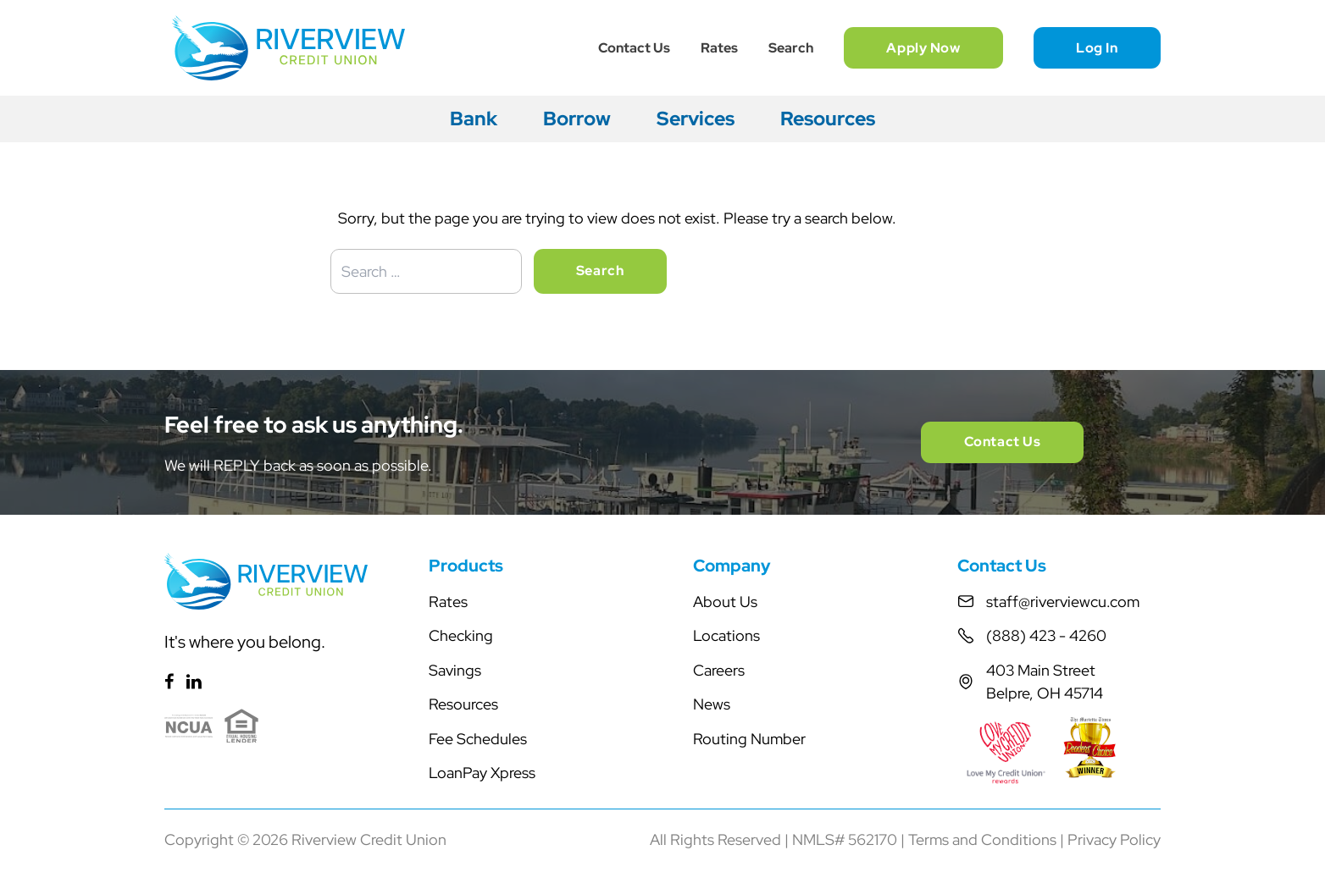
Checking (461, 635)
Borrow (577, 118)
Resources (827, 118)
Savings (455, 670)
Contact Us (634, 48)
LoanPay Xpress (482, 772)
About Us (725, 601)
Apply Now (923, 48)
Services (696, 118)
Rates (719, 48)
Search (790, 48)
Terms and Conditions (982, 839)
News (711, 704)
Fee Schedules (478, 738)
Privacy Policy (1114, 839)
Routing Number (749, 738)
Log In (1096, 48)
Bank (473, 118)
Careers (719, 670)
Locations (726, 635)
